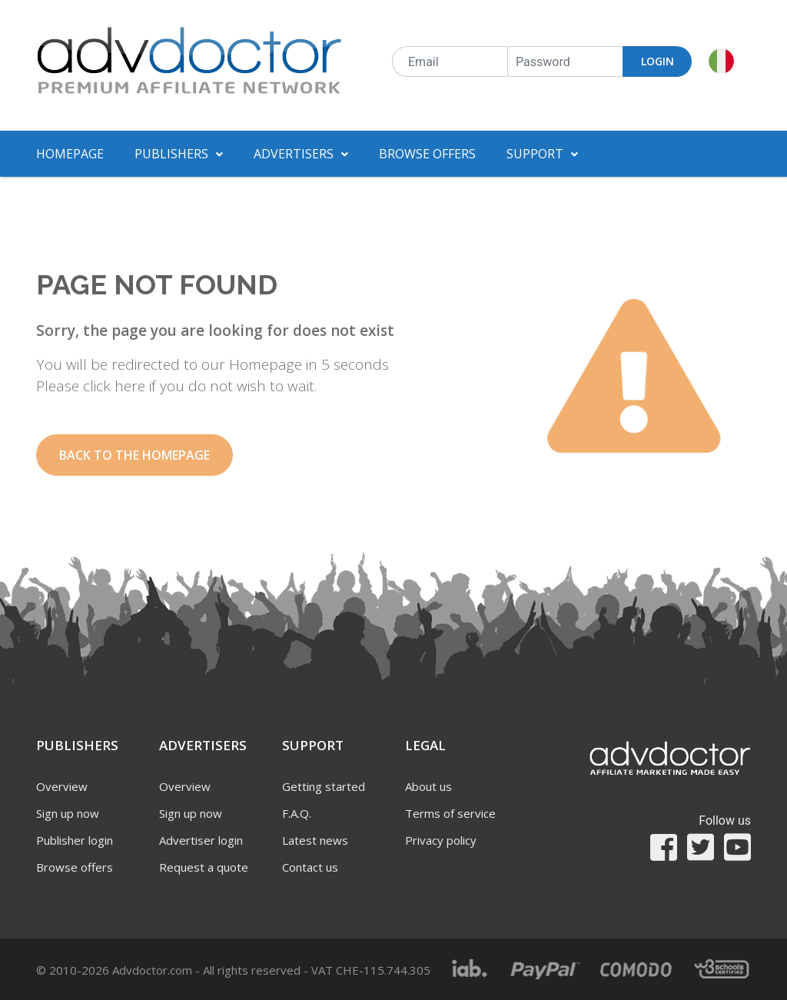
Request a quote (203, 867)
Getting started (323, 786)
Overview (62, 786)
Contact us (310, 867)
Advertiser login (201, 840)
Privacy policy (441, 840)
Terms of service (450, 813)
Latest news (315, 840)
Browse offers (427, 153)
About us (428, 786)
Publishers (178, 153)
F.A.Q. (296, 813)
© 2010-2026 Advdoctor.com (233, 970)
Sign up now (67, 813)
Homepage (70, 153)
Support (542, 153)
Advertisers (301, 153)
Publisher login (74, 840)
